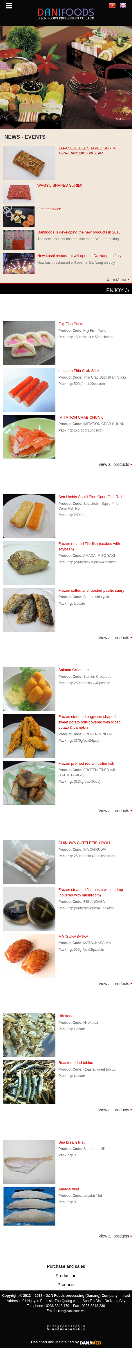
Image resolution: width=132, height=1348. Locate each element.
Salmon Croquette (73, 670)
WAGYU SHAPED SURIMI (59, 185)
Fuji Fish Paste (70, 324)
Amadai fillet (68, 1189)
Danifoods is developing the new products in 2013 (79, 232)
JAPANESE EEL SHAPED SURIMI (87, 148)
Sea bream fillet (71, 1142)
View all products (113, 464)
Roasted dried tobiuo (75, 1062)
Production (66, 1275)
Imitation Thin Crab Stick (78, 370)
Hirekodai (66, 1016)
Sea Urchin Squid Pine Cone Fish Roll (90, 497)
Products (66, 1284)
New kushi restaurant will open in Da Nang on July (79, 256)
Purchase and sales (66, 1266)
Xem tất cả (116, 279)
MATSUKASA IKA (73, 936)
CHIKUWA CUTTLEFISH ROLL (84, 843)
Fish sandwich (49, 209)
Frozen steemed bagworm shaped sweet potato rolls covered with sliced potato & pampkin (89, 722)
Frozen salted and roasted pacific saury (91, 590)
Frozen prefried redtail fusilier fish (86, 763)
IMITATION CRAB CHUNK (80, 417)
